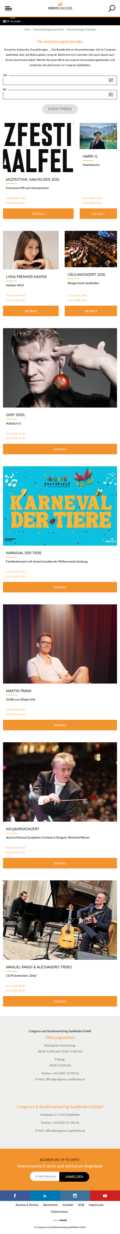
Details (38, 214)
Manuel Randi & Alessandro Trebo (39, 967)
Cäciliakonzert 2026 (86, 274)
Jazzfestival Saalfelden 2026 (32, 179)
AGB (81, 1205)
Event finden (60, 109)
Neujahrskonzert (22, 828)
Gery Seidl (15, 414)
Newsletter (50, 1205)
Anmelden (74, 1176)
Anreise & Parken (27, 1205)
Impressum (96, 1205)
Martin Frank (19, 690)
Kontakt (68, 1205)
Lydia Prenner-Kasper (26, 276)
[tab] (111, 8)
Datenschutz (59, 1211)
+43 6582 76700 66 (65, 1073)
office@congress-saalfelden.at (65, 1079)
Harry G (90, 156)
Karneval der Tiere (24, 552)
